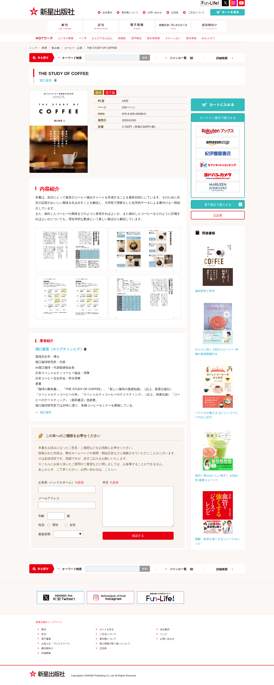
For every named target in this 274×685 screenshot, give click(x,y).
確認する (138, 535)
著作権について (129, 12)
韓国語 (122, 38)
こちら (109, 469)
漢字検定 (136, 38)
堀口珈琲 (45, 412)
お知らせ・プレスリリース (55, 643)
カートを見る (107, 629)
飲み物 (55, 48)
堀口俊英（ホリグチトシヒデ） (59, 349)
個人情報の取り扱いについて (115, 643)
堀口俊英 (46, 80)
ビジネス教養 (65, 38)
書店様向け (47, 648)
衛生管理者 (153, 38)
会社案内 (107, 12)
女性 (70, 525)
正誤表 (174, 12)
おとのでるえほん (102, 38)
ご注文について (196, 12)
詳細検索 (221, 58)
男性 (52, 525)
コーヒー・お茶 (73, 48)
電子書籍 (46, 639)
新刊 (43, 629)
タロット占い (173, 38)
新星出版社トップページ (49, 622)
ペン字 (83, 38)
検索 (144, 57)
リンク (163, 634)
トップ (33, 48)
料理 (44, 48)
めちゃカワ (208, 38)
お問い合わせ (155, 12)
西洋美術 (191, 38)
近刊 (43, 634)
